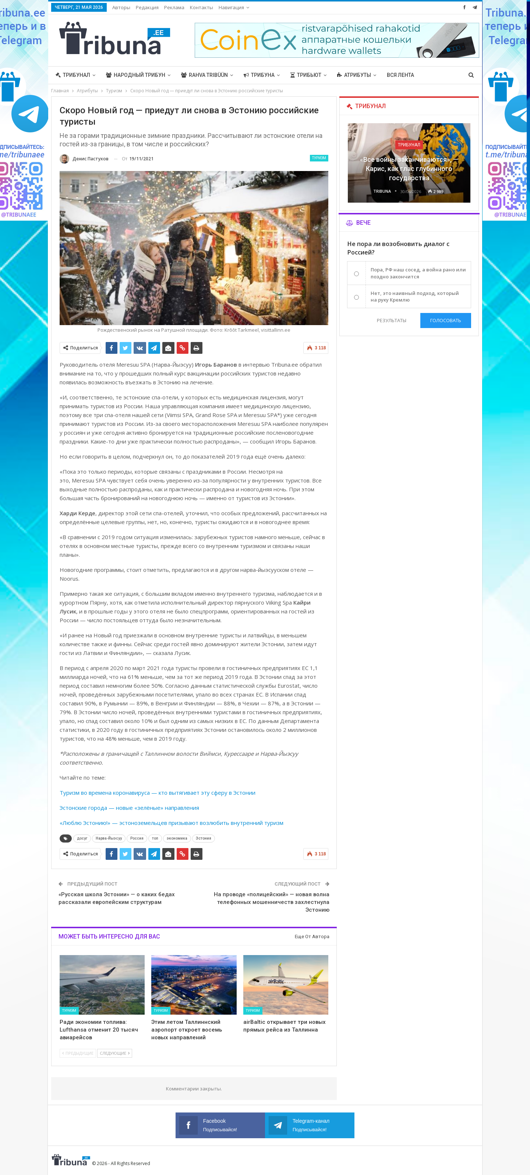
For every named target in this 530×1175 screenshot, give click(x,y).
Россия (137, 838)
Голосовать (445, 320)
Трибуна (259, 75)
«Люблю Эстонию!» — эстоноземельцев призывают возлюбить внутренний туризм (171, 822)
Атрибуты (354, 75)
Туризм (319, 158)
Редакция (147, 7)
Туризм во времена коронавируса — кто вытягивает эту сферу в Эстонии (157, 792)
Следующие (115, 1053)
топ (155, 838)
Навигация (231, 7)
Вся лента (400, 75)
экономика (177, 838)
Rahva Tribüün (204, 75)
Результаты (391, 320)
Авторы (121, 7)
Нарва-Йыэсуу (109, 838)
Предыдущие (77, 1053)
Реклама (174, 7)
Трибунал (73, 75)
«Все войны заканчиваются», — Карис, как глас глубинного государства (409, 169)
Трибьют (305, 75)
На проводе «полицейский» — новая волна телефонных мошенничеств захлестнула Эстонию (271, 902)
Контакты (201, 7)
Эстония (203, 838)
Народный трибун (135, 75)
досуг (82, 838)
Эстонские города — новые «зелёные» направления (129, 807)
